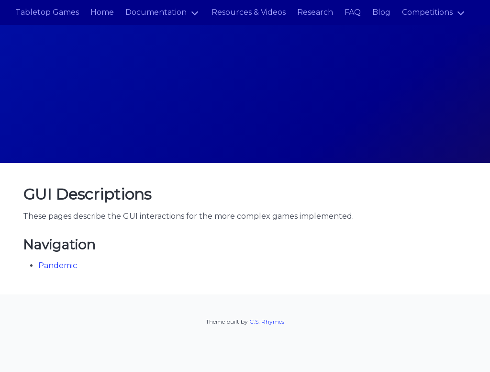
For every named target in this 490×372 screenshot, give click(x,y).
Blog (381, 12)
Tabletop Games (47, 12)
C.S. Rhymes (266, 321)
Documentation (156, 12)
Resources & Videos (249, 12)
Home (102, 12)
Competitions (427, 12)
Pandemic (57, 265)
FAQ (353, 12)
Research (315, 12)
